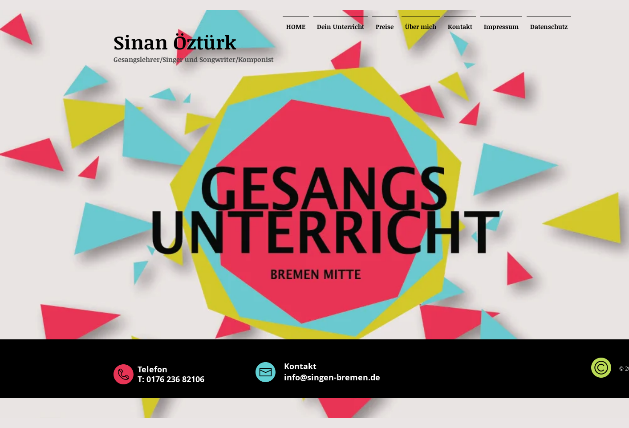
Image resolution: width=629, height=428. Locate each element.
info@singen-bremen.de (332, 377)
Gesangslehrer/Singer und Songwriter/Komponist (194, 59)
